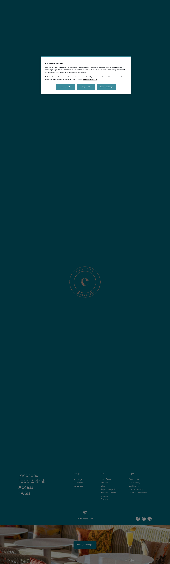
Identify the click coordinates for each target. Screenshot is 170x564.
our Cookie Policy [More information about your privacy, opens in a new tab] (90, 79)
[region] (86, 75)
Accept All (65, 87)
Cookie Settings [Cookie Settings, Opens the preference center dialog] (106, 87)
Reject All (86, 87)
